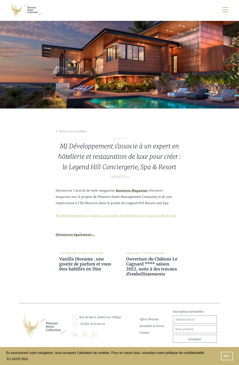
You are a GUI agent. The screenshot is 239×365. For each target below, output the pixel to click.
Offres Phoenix (149, 319)
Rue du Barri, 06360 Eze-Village (100, 317)
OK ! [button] (227, 356)
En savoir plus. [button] (18, 358)
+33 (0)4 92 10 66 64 (92, 324)
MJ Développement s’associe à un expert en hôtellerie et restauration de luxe (115, 215)
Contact (144, 333)
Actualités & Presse (151, 326)
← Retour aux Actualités (70, 131)
